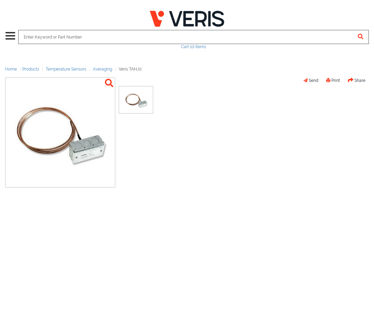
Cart (193, 46)
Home (11, 69)
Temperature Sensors (66, 69)
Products (30, 69)
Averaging (102, 69)
